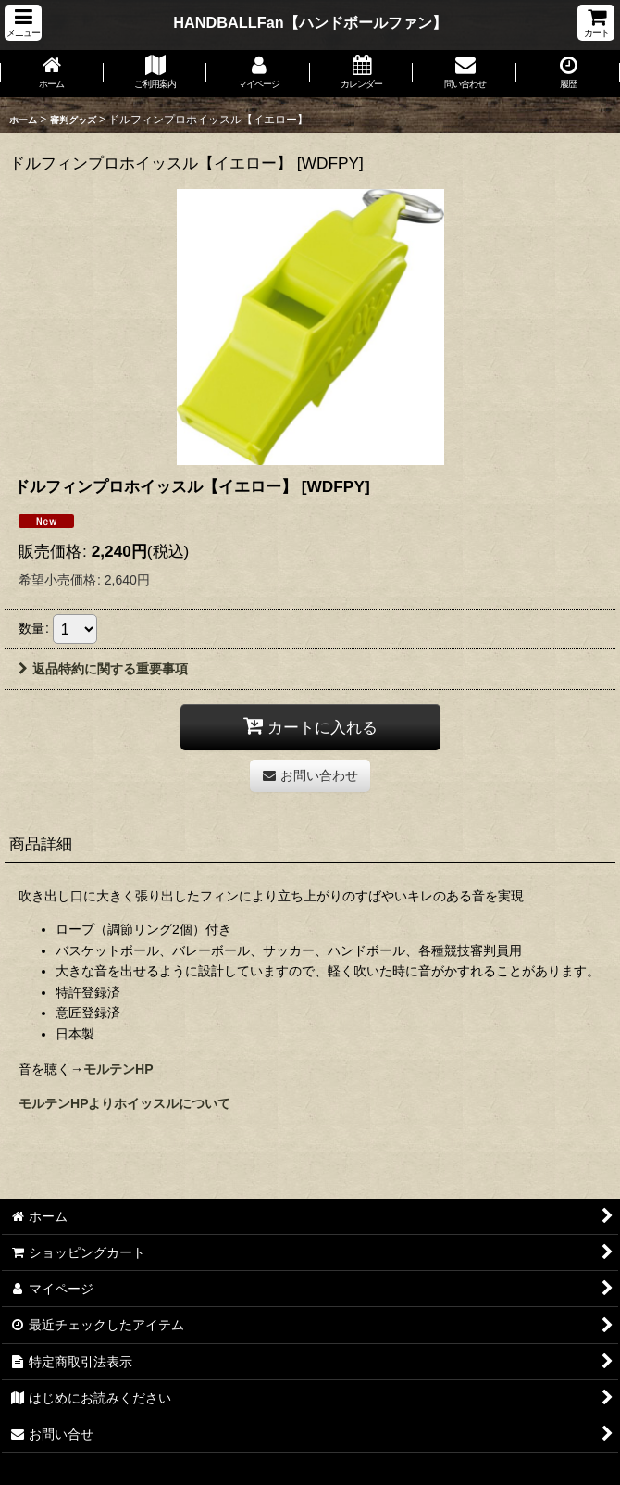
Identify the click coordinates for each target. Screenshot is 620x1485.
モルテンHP (118, 1069)
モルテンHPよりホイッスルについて (125, 1103)
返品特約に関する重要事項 (103, 668)
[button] (23, 23)
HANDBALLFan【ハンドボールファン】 (309, 22)
